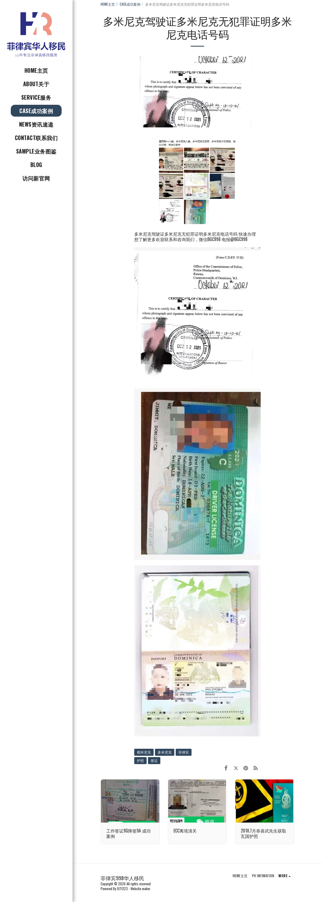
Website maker (140, 888)
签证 (154, 760)
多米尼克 (165, 752)
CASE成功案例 (130, 4)
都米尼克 (144, 752)
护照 (140, 760)
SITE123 (122, 888)
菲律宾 (183, 752)
